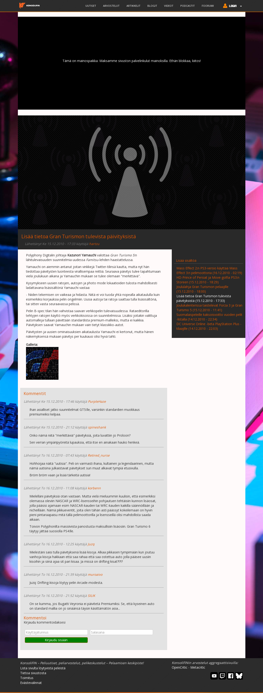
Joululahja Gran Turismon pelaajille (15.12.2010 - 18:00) (202, 289)
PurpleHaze (97, 401)
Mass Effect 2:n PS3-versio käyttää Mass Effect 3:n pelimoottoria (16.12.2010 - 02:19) (209, 270)
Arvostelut (111, 5)
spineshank (97, 427)
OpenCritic (179, 667)
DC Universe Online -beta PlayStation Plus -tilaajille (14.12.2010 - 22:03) (208, 326)
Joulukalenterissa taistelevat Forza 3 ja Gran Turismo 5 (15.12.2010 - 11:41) (209, 307)
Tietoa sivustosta (33, 673)
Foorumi (208, 5)
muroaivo (95, 574)
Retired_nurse (99, 455)
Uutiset (90, 5)
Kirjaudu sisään (56, 640)
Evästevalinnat (31, 682)
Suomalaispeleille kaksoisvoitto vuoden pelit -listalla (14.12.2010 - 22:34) (209, 316)
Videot (168, 5)
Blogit (152, 5)
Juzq (91, 544)
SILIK (91, 595)
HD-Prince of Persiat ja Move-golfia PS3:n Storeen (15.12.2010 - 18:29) (207, 279)
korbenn (94, 488)
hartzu (94, 244)
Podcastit (187, 5)
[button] (231, 6)
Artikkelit (133, 5)
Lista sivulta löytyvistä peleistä (42, 668)
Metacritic (197, 667)
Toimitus (26, 678)
